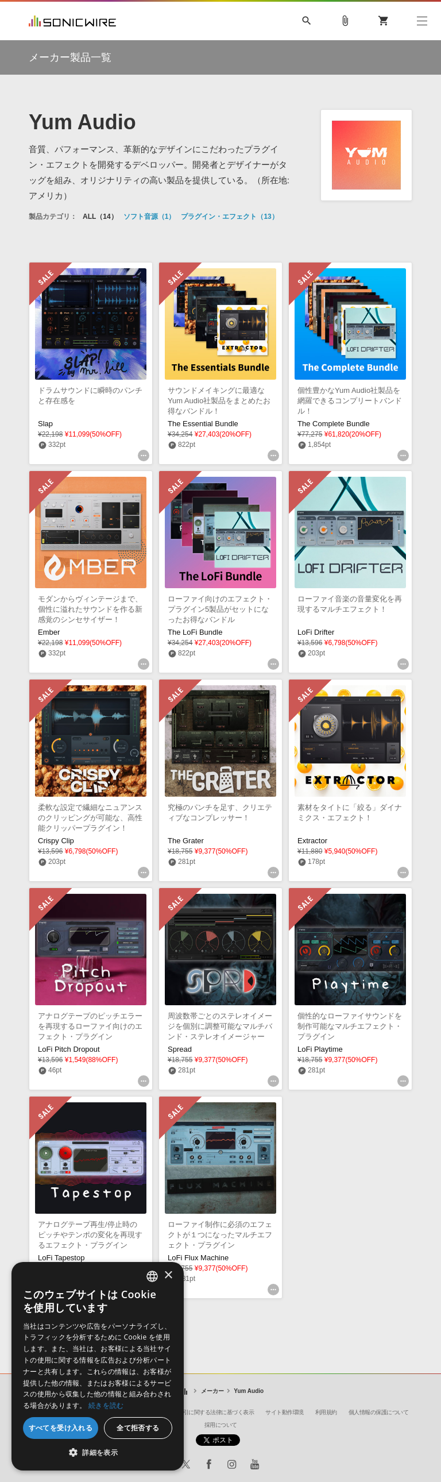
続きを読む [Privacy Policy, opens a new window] (106, 1405)
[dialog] (97, 1366)
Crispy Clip (56, 840)
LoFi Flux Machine (198, 1257)
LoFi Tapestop (61, 1257)
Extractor (312, 840)
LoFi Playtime (320, 1049)
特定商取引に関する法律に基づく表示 (207, 1412)
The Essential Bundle (203, 423)
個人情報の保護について (379, 1412)
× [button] (168, 1275)
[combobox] (152, 1276)
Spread (180, 1049)
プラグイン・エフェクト (229, 217)
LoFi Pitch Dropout (69, 1049)
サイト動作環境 (284, 1412)
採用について (220, 1425)
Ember (49, 632)
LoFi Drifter (315, 632)
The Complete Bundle (333, 423)
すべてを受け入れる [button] (61, 1428)
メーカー (212, 1391)
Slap (45, 423)
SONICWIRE (72, 21)
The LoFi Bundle (195, 632)
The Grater (186, 840)
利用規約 (326, 1412)
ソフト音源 (149, 217)
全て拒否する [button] (138, 1428)
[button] (97, 1452)
